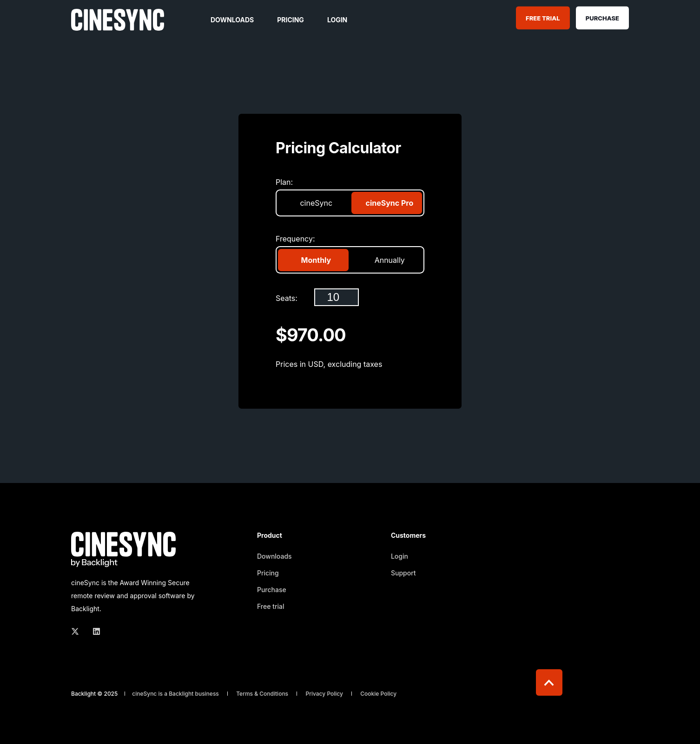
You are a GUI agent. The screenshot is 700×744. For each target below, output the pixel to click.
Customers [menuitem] (408, 535)
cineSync (315, 203)
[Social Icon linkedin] (93, 631)
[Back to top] (549, 682)
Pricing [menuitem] (268, 573)
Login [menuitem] (399, 556)
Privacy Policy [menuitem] (324, 694)
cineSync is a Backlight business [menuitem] (175, 694)
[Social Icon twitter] (78, 631)
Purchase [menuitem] (271, 590)
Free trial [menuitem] (270, 606)
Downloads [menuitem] (274, 556)
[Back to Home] (117, 24)
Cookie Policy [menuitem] (378, 694)
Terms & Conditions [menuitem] (262, 694)
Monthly (315, 260)
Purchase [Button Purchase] (602, 17)
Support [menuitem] (403, 573)
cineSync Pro (389, 203)
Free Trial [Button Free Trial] (543, 17)
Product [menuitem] (269, 535)
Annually (388, 260)
